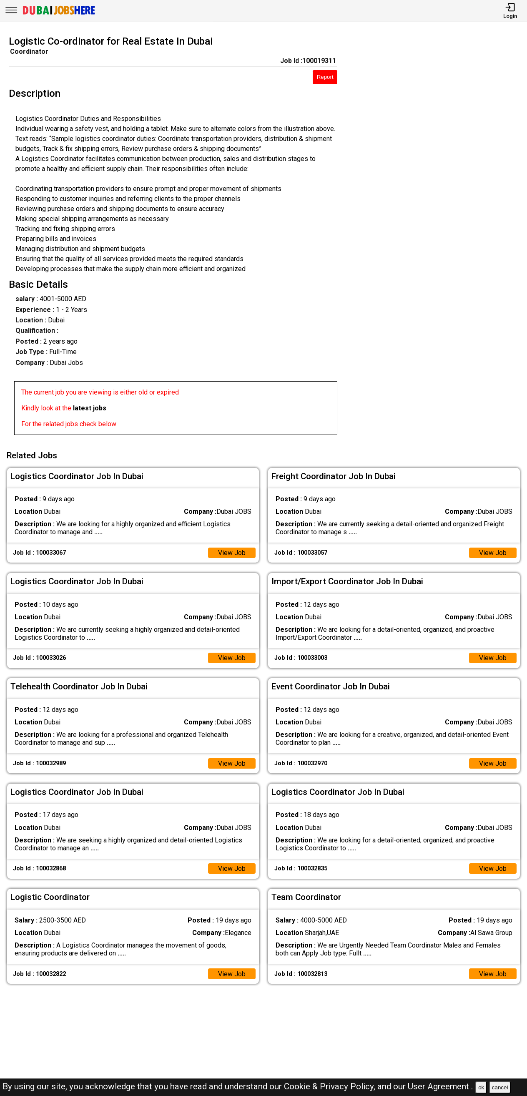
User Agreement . (440, 1086)
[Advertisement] (438, 237)
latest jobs (89, 408)
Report (325, 77)
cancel (500, 1087)
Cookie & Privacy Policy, (330, 1086)
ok (481, 1087)
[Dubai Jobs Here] (58, 14)
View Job (232, 552)
